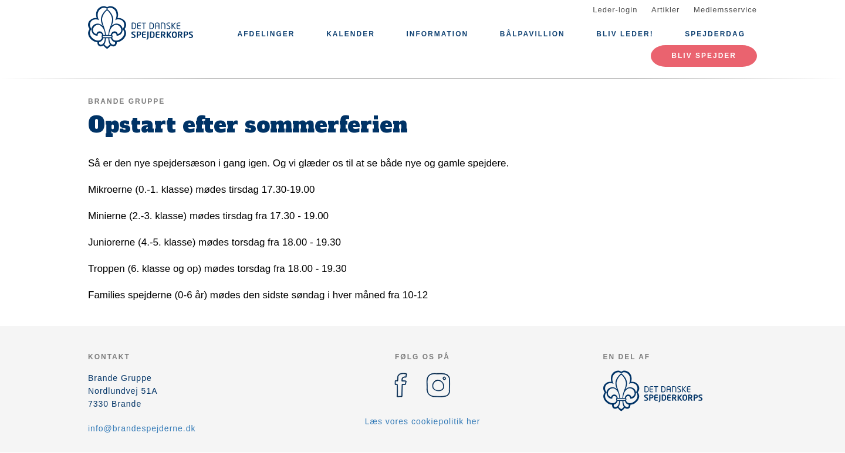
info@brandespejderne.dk (142, 428)
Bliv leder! (624, 34)
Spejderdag (715, 34)
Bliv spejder (703, 56)
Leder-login (615, 9)
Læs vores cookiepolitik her (423, 421)
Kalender (350, 34)
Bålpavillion (532, 34)
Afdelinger (266, 34)
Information (437, 34)
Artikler (665, 9)
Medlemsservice (725, 9)
